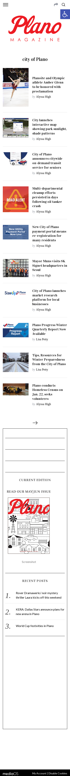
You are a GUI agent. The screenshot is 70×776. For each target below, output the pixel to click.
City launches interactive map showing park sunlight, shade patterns (49, 126)
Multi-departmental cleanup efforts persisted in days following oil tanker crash (47, 197)
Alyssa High (43, 96)
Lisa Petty (42, 339)
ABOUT (7, 742)
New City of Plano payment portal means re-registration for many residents (49, 233)
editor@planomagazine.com (35, 751)
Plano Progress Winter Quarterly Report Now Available (49, 329)
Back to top (35, 762)
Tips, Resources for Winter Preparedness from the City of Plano (49, 359)
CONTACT (18, 742)
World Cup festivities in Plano (35, 626)
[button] (65, 14)
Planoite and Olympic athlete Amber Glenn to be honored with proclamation (48, 84)
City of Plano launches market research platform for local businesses (49, 297)
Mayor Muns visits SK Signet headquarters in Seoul (49, 265)
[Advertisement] (35, 684)
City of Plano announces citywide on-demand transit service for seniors (47, 161)
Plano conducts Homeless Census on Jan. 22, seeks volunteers (47, 392)
